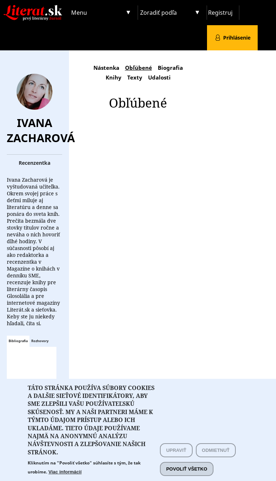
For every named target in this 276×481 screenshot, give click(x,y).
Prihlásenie (236, 37)
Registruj (220, 13)
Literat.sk (34, 7)
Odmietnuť (216, 457)
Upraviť (176, 457)
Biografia (170, 67)
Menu (79, 13)
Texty (134, 77)
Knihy (113, 77)
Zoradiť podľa (158, 13)
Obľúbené (138, 67)
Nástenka (106, 67)
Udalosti (159, 77)
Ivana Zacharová (41, 130)
